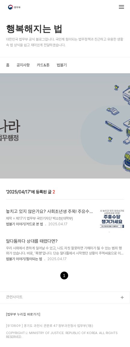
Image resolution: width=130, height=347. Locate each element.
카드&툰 (43, 65)
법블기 (62, 65)
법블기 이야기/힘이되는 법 (24, 259)
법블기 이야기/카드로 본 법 (24, 224)
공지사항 (23, 65)
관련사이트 (14, 297)
